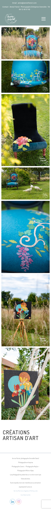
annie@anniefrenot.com (27, 3)
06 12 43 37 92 (24, 9)
